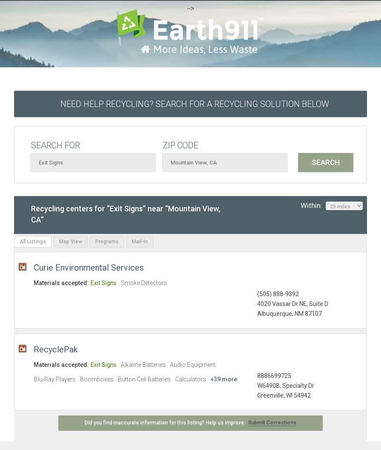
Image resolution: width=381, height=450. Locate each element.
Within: (332, 206)
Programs (107, 242)
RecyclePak (56, 349)
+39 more (223, 379)
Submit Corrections (272, 423)
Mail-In (140, 242)
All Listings (33, 242)
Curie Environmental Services (89, 267)
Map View (70, 242)
